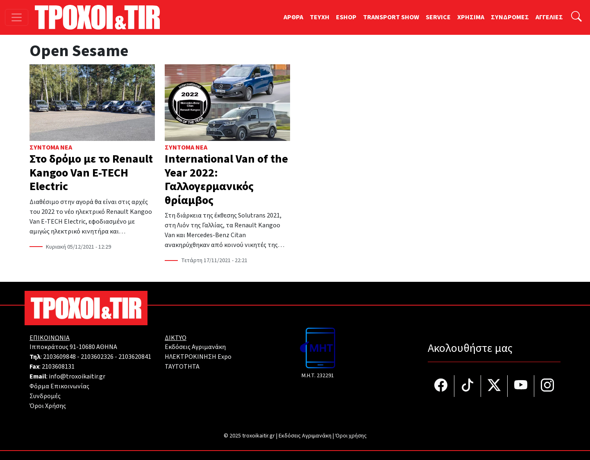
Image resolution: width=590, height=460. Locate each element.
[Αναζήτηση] (576, 17)
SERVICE (438, 17)
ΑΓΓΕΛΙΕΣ (549, 17)
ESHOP (346, 17)
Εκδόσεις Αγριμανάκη (195, 346)
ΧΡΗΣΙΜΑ (470, 17)
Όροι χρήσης (351, 436)
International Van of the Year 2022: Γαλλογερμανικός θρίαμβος (226, 179)
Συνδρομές (45, 396)
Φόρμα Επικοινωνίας (59, 386)
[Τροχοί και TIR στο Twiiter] (494, 386)
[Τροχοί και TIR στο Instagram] (547, 386)
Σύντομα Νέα (51, 147)
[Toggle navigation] (16, 17)
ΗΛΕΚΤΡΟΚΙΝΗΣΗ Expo (198, 356)
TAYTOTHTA (182, 366)
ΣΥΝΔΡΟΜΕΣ (510, 17)
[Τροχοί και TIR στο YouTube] (521, 386)
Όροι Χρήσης (48, 405)
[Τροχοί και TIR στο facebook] (441, 386)
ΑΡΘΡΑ (293, 17)
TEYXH (319, 17)
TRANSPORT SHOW (391, 17)
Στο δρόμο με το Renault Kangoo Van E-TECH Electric (91, 173)
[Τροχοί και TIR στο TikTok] (467, 386)
